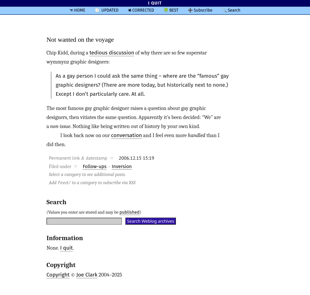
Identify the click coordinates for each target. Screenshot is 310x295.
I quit (66, 248)
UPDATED (109, 10)
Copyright (58, 275)
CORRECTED (143, 10)
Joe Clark (87, 275)
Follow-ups (94, 166)
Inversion (122, 166)
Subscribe (203, 10)
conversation (126, 135)
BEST (173, 10)
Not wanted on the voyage (80, 39)
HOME (79, 10)
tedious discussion (111, 52)
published (129, 212)
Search (234, 10)
